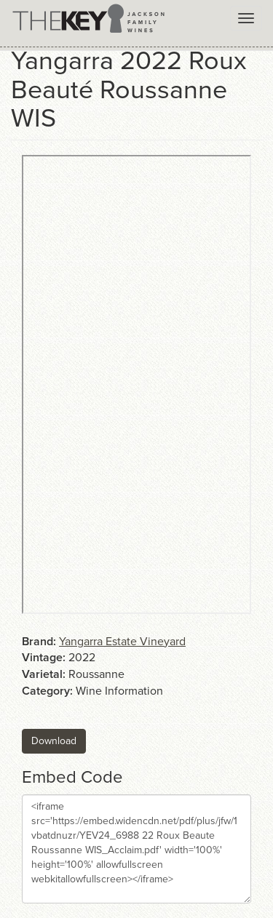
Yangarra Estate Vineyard (122, 641)
